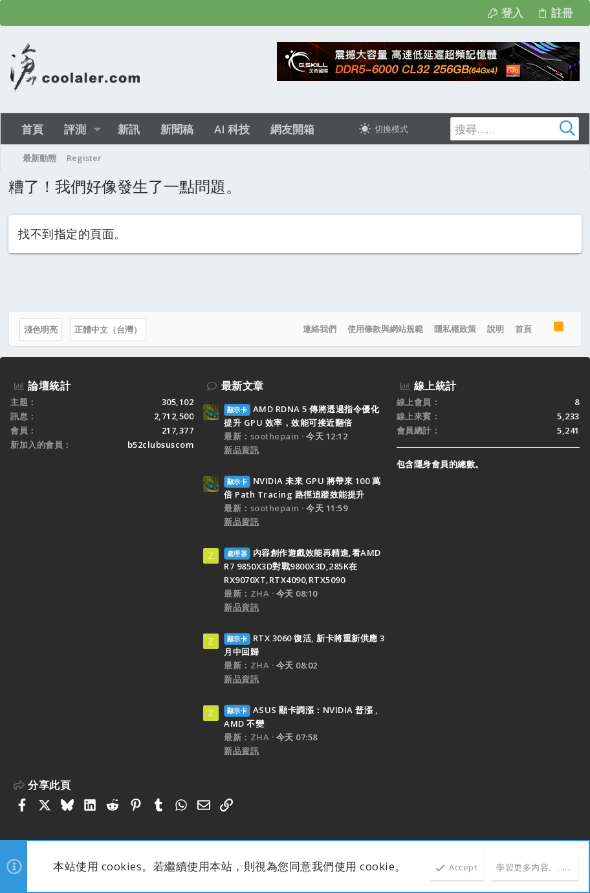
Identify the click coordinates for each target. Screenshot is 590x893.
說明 (493, 329)
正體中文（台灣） (110, 329)
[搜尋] (498, 129)
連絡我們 (317, 329)
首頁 (521, 329)
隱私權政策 (453, 329)
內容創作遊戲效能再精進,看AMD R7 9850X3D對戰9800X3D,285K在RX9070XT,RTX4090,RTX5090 (302, 566)
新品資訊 (241, 450)
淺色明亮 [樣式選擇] (43, 329)
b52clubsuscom (160, 444)
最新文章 (242, 386)
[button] (97, 129)
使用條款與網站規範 (383, 329)
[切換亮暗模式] (383, 128)
